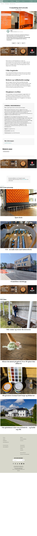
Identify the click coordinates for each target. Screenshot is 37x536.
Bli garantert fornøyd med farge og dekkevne (18, 395)
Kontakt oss (18, 470)
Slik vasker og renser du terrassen (18, 329)
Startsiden (2, 3)
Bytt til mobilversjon (23, 452)
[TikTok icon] (17, 463)
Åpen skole (18, 217)
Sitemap (21, 437)
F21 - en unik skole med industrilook (18, 249)
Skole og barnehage (12, 3)
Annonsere (21, 440)
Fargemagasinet (22, 445)
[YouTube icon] (24, 463)
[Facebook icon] (13, 463)
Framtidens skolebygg (18, 281)
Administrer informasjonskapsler (24, 454)
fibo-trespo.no (8, 142)
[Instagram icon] (15, 463)
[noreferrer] (22, 463)
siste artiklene (24, 179)
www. (5, 142)
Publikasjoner (5, 440)
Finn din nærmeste (5, 445)
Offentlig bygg (7, 3)
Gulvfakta (21, 448)
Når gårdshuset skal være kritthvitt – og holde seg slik (18, 428)
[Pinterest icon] (20, 463)
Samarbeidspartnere (6, 442)
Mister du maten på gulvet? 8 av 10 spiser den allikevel (18, 362)
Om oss (4, 437)
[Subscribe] (23, 460)
